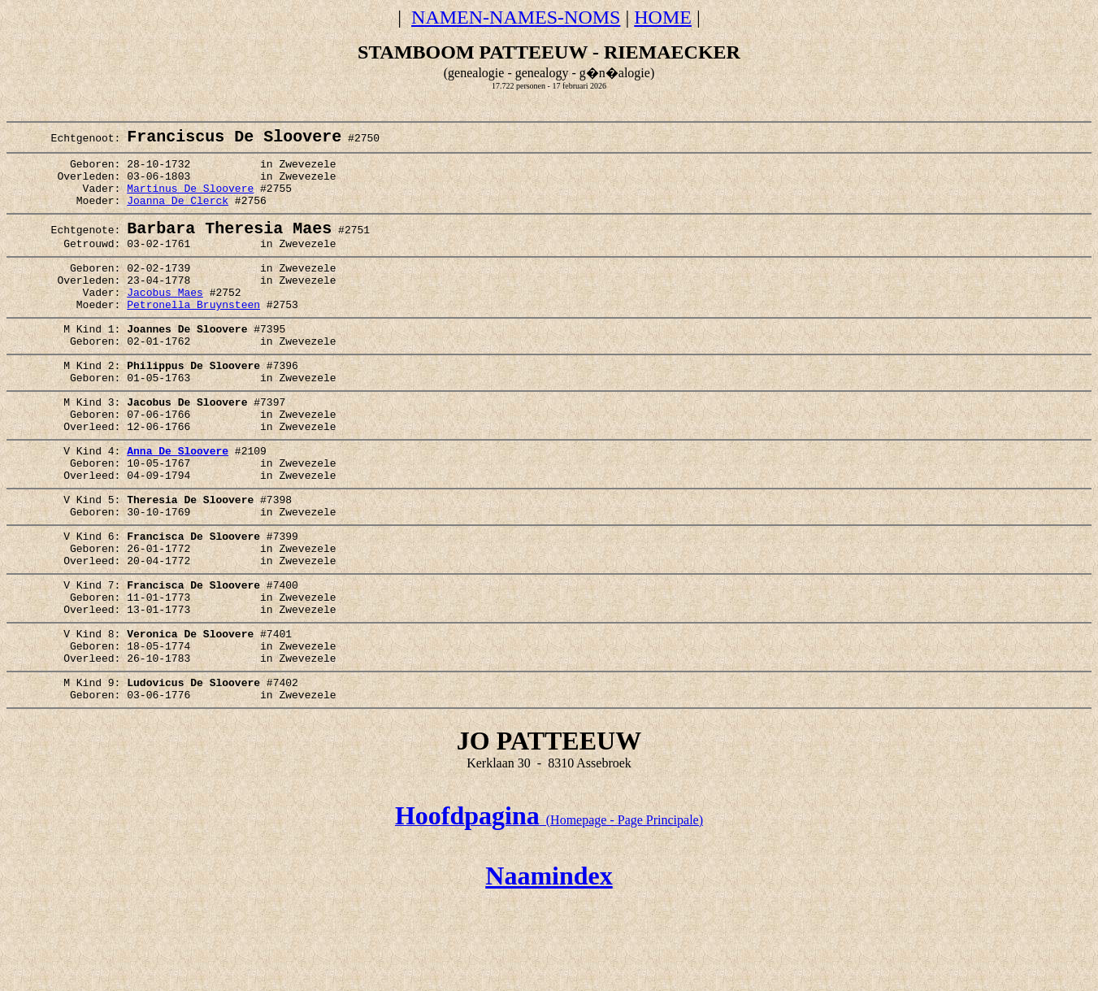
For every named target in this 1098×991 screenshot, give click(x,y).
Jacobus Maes (165, 320)
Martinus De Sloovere (190, 200)
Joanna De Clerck (177, 215)
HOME (663, 17)
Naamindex (548, 965)
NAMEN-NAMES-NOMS (515, 17)
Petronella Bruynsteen (193, 335)
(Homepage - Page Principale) (549, 909)
